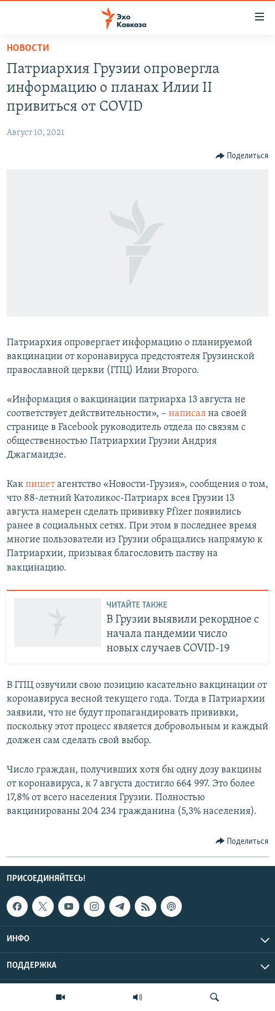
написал (187, 413)
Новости (28, 48)
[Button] (242, 156)
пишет (41, 484)
